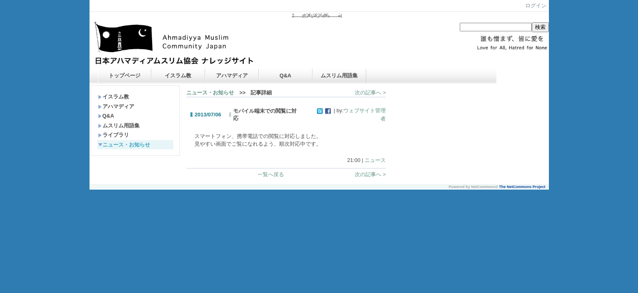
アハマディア (232, 75)
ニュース (375, 160)
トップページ (124, 75)
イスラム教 (178, 75)
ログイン (535, 5)
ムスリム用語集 (339, 75)
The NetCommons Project (522, 187)
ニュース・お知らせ (124, 145)
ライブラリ (113, 135)
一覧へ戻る (271, 174)
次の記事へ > (370, 93)
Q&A (285, 75)
